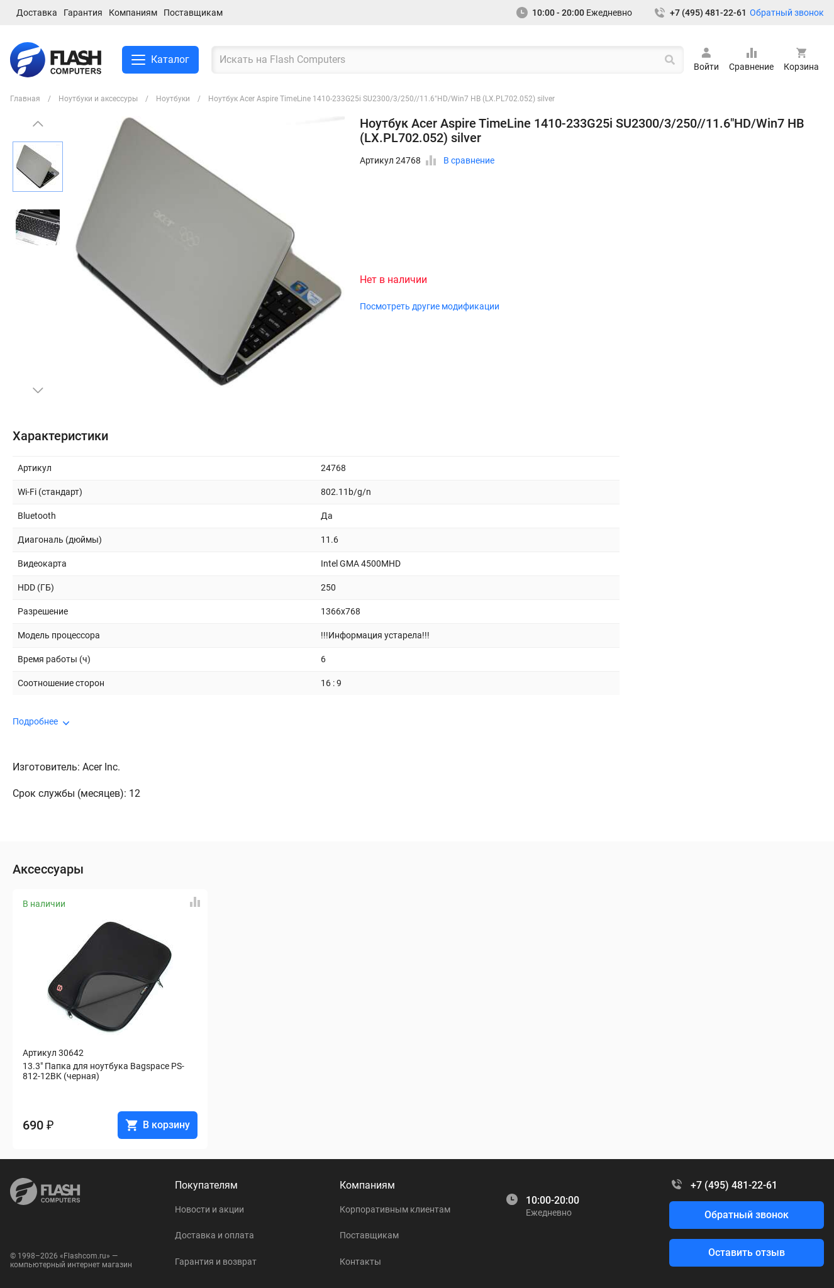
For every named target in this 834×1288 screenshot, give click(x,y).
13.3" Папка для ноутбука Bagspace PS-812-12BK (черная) (103, 1071)
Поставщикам (193, 13)
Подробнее (35, 721)
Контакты (360, 1262)
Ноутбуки (173, 98)
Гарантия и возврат (216, 1262)
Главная (25, 98)
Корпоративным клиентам (395, 1209)
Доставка (36, 13)
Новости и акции (209, 1209)
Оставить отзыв (746, 1252)
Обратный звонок (787, 13)
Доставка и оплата (214, 1235)
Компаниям (133, 13)
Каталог (160, 60)
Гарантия (83, 13)
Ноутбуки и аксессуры (98, 98)
